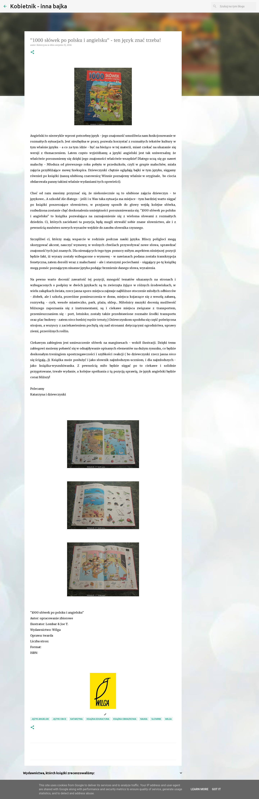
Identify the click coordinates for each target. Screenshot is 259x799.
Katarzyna (76, 719)
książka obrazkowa (124, 719)
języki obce (59, 719)
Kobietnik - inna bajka (38, 6)
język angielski (40, 719)
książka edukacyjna (98, 719)
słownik (156, 719)
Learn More (199, 789)
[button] (32, 52)
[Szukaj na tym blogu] (237, 6)
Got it (216, 789)
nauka (143, 719)
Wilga (168, 719)
